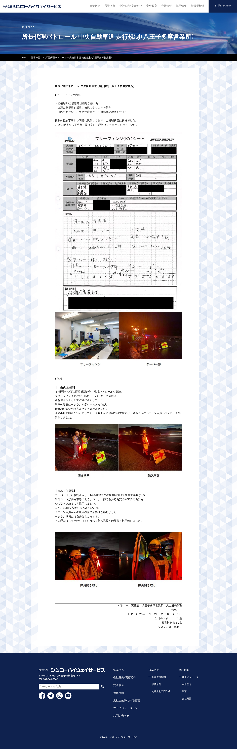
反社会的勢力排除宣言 (126, 700)
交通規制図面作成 (161, 691)
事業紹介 (95, 5)
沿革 (184, 691)
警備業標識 (197, 5)
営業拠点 (109, 5)
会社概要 (186, 698)
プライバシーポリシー (126, 708)
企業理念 (186, 684)
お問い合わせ (223, 5)
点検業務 (156, 684)
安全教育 (151, 5)
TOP (24, 57)
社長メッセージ (190, 677)
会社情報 (166, 5)
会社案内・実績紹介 (130, 5)
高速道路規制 (159, 677)
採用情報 (181, 5)
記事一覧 (35, 57)
